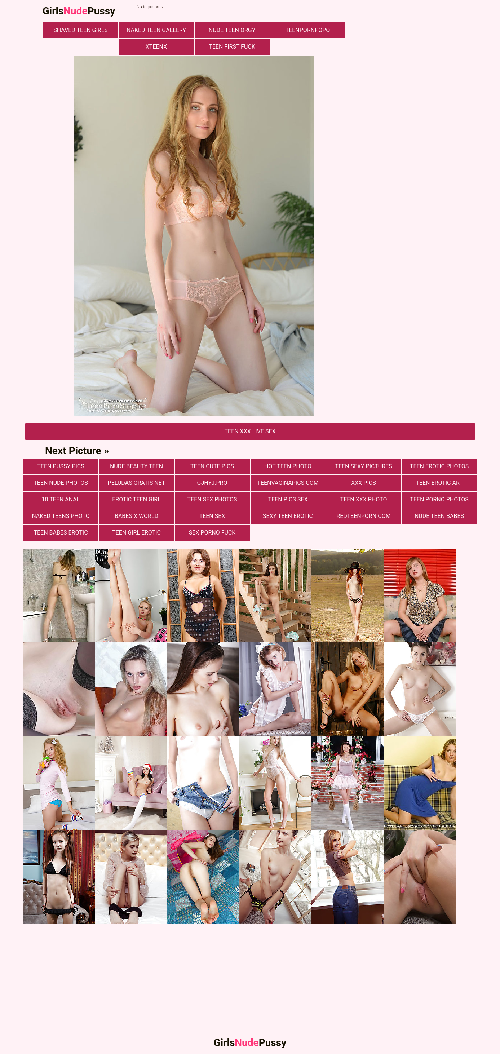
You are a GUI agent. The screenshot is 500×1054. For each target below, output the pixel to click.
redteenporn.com (363, 516)
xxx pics (363, 482)
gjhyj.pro (212, 482)
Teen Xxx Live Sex (249, 431)
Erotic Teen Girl (136, 499)
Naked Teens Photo (61, 516)
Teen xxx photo (363, 499)
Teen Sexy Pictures (363, 466)
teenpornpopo (308, 30)
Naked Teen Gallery (156, 30)
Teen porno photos (439, 499)
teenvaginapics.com (287, 482)
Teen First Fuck (232, 46)
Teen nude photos (61, 482)
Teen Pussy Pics (60, 466)
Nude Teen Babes (439, 516)
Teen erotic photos (439, 466)
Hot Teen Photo (287, 466)
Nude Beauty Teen (136, 466)
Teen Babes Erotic (61, 532)
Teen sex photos (212, 499)
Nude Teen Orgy (232, 30)
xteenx (156, 46)
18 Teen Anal (61, 499)
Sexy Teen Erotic (288, 516)
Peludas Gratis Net (136, 482)
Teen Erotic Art (439, 482)
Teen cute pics (212, 466)
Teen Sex (212, 516)
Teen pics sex (287, 499)
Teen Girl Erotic (136, 532)
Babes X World (136, 516)
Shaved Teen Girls (80, 30)
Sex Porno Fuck (212, 532)
